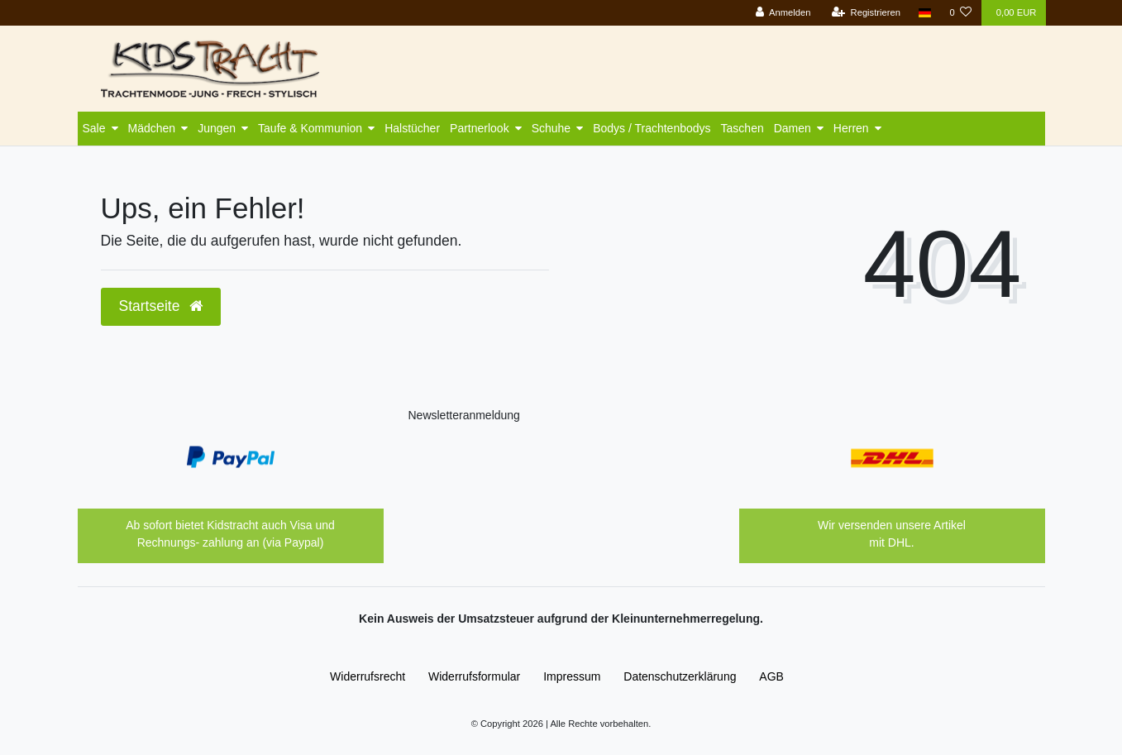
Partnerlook (479, 128)
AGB (771, 676)
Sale (94, 128)
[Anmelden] (783, 13)
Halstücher (412, 128)
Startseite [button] (161, 306)
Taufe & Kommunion (310, 128)
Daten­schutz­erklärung (679, 676)
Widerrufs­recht (367, 676)
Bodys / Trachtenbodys (651, 128)
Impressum (571, 676)
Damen (792, 128)
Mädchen (152, 128)
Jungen (217, 128)
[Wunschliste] (960, 13)
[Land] (925, 13)
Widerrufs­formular (474, 676)
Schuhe (551, 128)
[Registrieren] (866, 13)
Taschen (742, 128)
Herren (851, 128)
